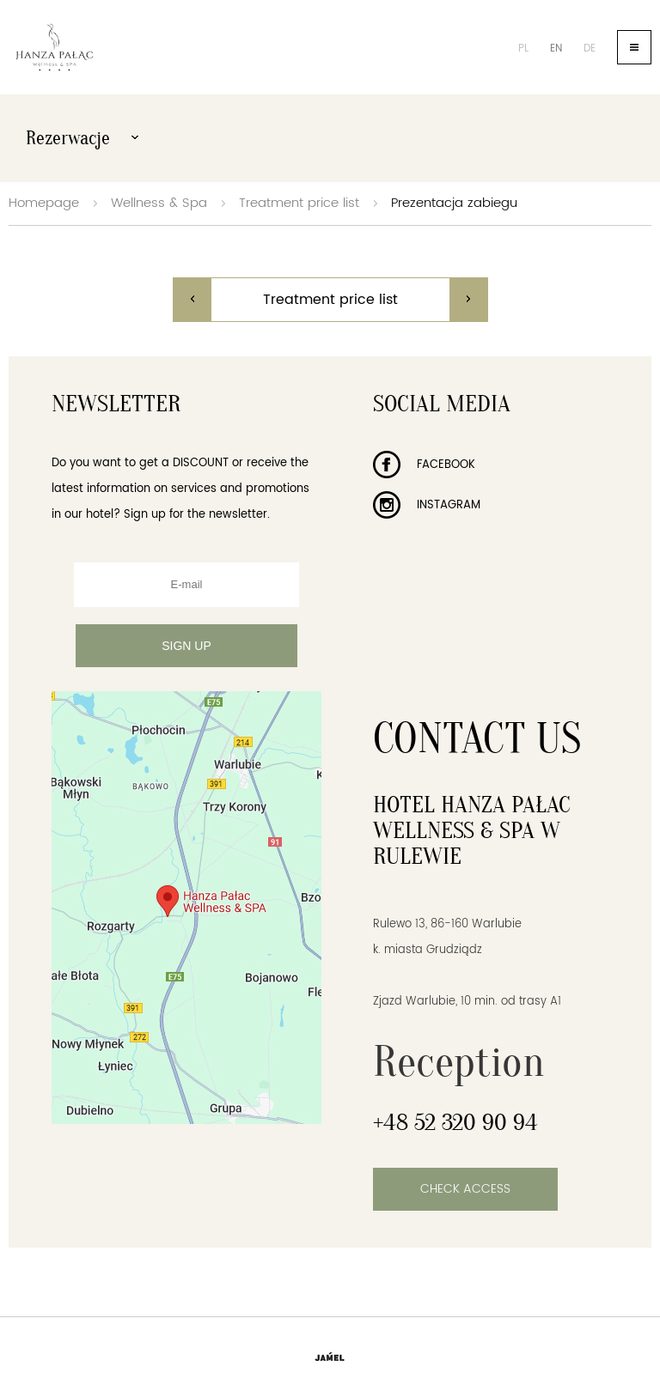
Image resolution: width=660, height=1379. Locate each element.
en (556, 48)
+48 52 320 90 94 (455, 1122)
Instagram (426, 505)
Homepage (44, 203)
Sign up (186, 646)
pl (523, 48)
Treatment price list (299, 203)
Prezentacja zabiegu (454, 203)
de (590, 48)
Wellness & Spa (159, 203)
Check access (465, 1189)
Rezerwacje (82, 138)
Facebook (424, 465)
